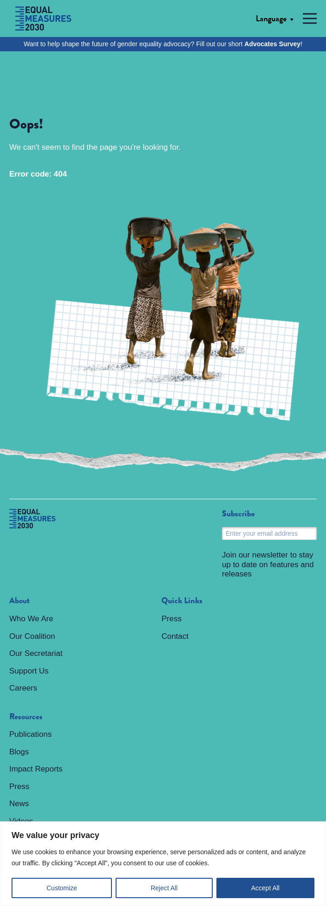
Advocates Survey (273, 44)
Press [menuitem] (19, 786)
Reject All (164, 888)
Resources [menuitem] (26, 717)
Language (271, 18)
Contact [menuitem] (175, 636)
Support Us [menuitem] (29, 671)
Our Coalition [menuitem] (32, 636)
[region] (163, 863)
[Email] (269, 533)
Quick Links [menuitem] (182, 601)
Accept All (265, 888)
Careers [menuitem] (23, 688)
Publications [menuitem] (30, 734)
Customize (62, 888)
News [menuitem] (19, 803)
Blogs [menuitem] (19, 751)
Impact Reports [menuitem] (35, 769)
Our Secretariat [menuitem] (35, 653)
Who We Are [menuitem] (31, 618)
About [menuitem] (19, 601)
